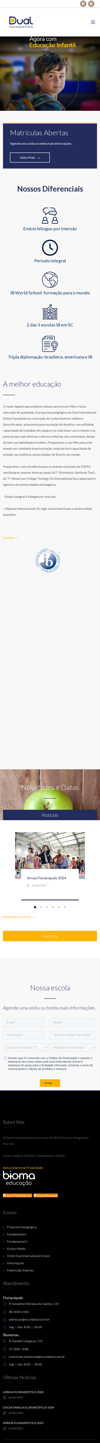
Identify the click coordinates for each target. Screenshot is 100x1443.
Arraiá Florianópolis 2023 (23, 1423)
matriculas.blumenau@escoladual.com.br (37, 1356)
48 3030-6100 (19, 1312)
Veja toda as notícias (19, 917)
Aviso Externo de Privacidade (23, 1167)
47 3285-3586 (19, 1349)
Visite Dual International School (28, 1256)
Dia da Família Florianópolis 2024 (28, 1407)
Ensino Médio (16, 1248)
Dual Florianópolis (17, 1195)
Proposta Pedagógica (22, 1227)
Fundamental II (17, 1241)
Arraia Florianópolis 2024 (46, 878)
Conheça (11, 537)
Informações (15, 1263)
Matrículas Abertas (20, 1270)
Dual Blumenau (46, 1195)
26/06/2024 (39, 885)
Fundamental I (16, 1234)
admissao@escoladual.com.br (29, 1319)
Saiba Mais (30, 157)
